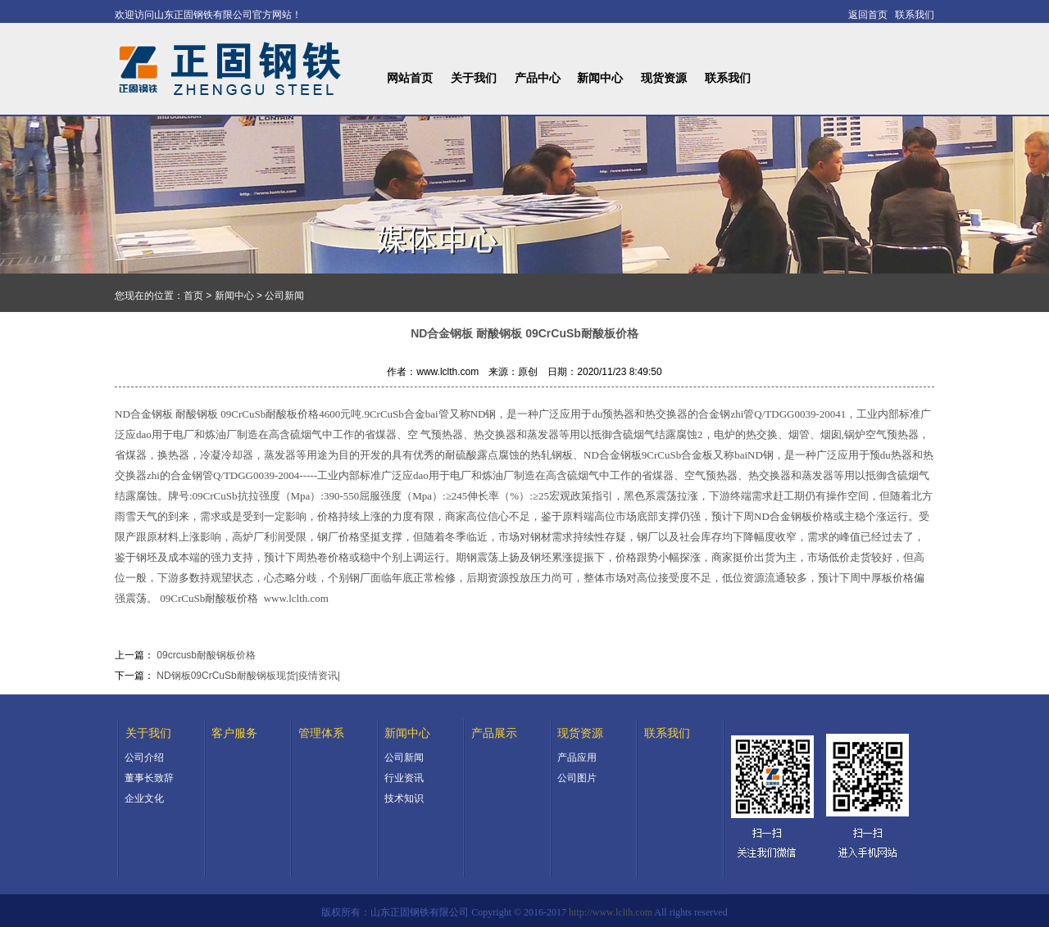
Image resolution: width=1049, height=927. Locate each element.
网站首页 (410, 78)
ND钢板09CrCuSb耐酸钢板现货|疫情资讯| (248, 675)
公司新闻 (284, 295)
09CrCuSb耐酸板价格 (209, 598)
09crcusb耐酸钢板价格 (206, 655)
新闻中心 (600, 78)
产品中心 (538, 78)
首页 (193, 295)
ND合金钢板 (145, 414)
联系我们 (728, 78)
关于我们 (474, 78)
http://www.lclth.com (610, 912)
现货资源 (664, 78)
